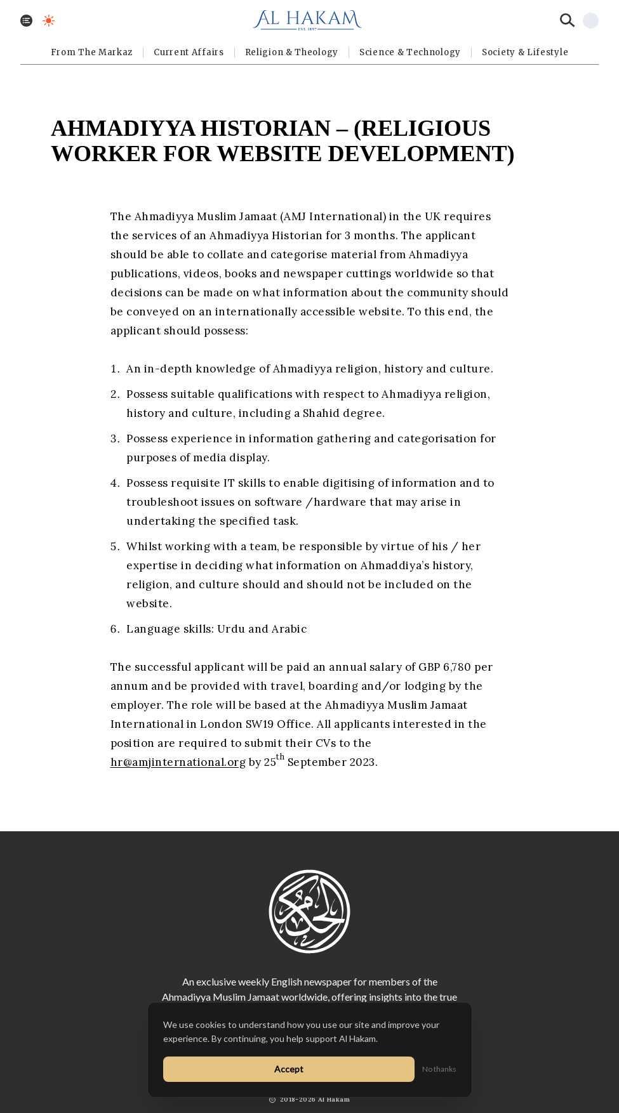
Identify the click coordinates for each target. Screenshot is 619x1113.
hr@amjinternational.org (178, 762)
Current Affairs (189, 52)
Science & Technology (410, 52)
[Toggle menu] (26, 21)
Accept (288, 1069)
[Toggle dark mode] (49, 21)
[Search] (567, 20)
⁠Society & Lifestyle (525, 52)
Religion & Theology (291, 52)
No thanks (439, 1069)
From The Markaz (92, 52)
